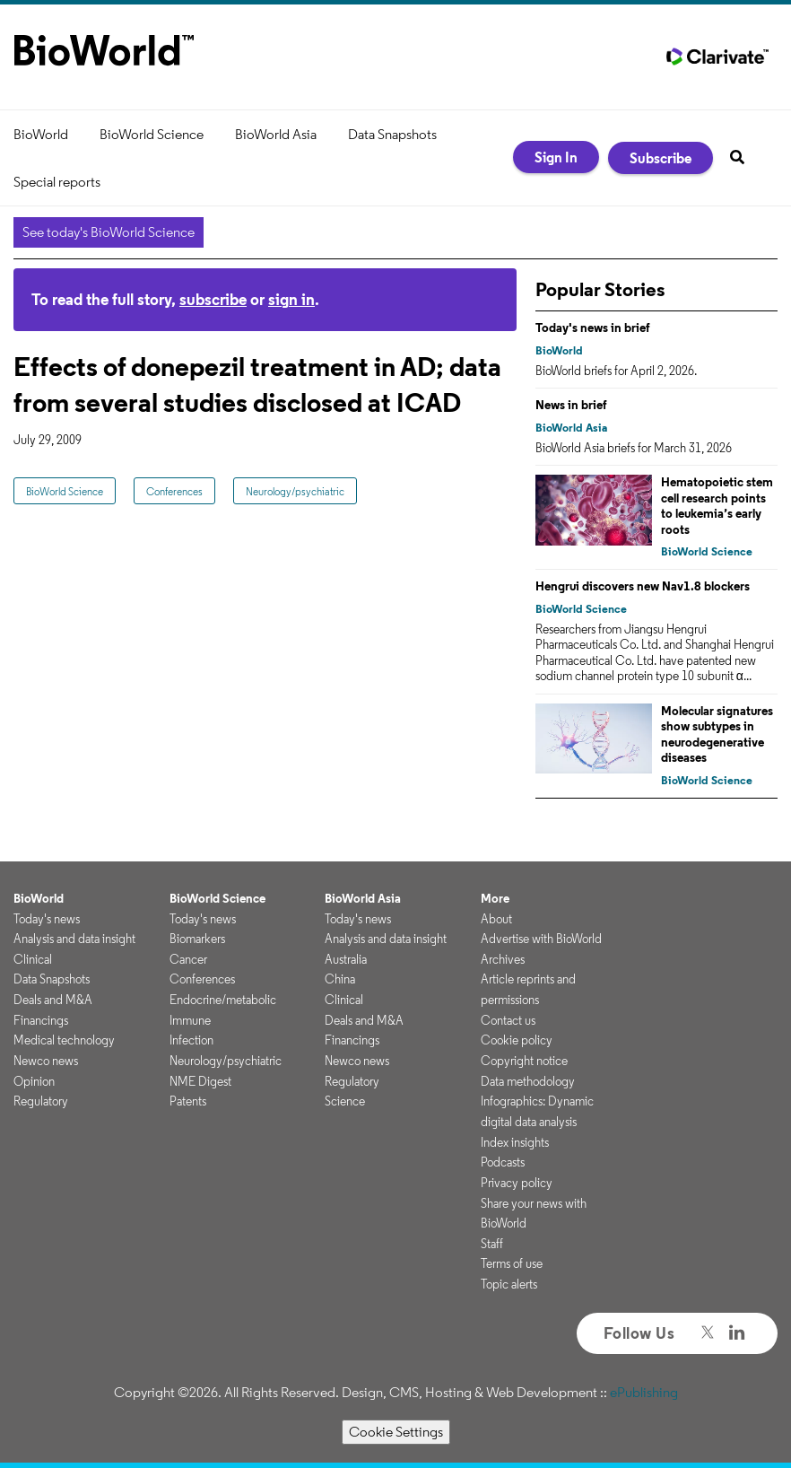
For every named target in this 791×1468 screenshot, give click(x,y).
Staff (492, 1244)
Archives (503, 959)
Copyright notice (524, 1061)
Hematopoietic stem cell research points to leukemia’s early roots (717, 505)
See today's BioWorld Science (108, 231)
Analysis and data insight (74, 939)
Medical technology (64, 1040)
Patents (188, 1101)
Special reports (56, 181)
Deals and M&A (52, 1000)
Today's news (46, 919)
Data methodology (528, 1081)
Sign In (556, 157)
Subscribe (660, 158)
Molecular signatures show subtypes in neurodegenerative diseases (717, 734)
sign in (291, 299)
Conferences (174, 491)
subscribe (213, 299)
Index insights (515, 1142)
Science (345, 1101)
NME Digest (200, 1081)
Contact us (508, 1020)
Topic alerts (509, 1284)
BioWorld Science (152, 134)
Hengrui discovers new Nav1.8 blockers (642, 586)
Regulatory (40, 1101)
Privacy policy (516, 1183)
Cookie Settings (396, 1431)
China (340, 979)
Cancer (188, 959)
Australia (346, 959)
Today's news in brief (592, 327)
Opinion (34, 1081)
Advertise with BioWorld (541, 939)
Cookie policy (516, 1040)
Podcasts (503, 1162)
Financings (40, 1020)
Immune (190, 1020)
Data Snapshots (392, 134)
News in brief (571, 405)
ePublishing (644, 1392)
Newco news (45, 1061)
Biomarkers (197, 939)
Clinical (32, 959)
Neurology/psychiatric (295, 491)
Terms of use (512, 1263)
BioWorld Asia (276, 134)
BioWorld (40, 134)
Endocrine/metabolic (223, 1000)
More (495, 898)
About (496, 919)
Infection (191, 1040)
